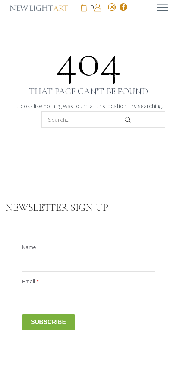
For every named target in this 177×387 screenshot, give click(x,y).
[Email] (88, 297)
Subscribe (48, 322)
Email (30, 282)
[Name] (88, 263)
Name (29, 247)
